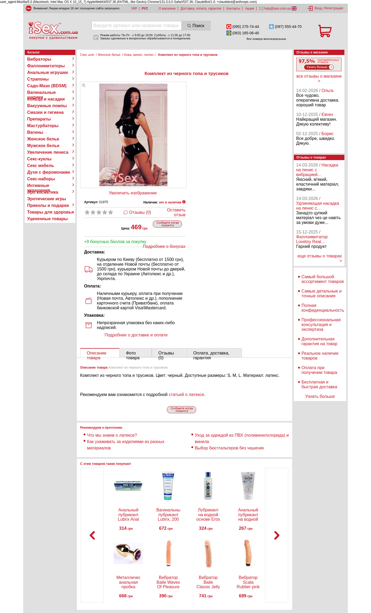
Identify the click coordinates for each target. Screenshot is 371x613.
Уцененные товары (47, 218)
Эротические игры (46, 199)
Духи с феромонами (48, 172)
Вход (318, 8)
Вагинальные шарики (41, 92)
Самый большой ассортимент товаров (323, 279)
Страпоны (38, 79)
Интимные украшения (38, 185)
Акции (249, 8)
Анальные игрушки (47, 72)
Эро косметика (42, 192)
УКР (134, 8)
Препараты (39, 119)
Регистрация (333, 8)
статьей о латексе (186, 394)
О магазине (167, 8)
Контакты (233, 8)
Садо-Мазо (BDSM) (47, 86)
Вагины (35, 132)
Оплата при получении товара (319, 370)
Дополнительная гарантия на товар (319, 341)
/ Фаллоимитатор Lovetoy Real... (312, 237)
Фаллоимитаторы (46, 66)
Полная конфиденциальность (323, 307)
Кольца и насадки (46, 99)
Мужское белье (43, 145)
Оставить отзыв (176, 212)
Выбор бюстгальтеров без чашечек (229, 448)
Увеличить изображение (133, 193)
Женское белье (43, 139)
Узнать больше (320, 396)
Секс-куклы (39, 159)
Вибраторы (39, 59)
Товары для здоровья (50, 212)
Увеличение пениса (47, 152)
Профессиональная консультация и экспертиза (321, 325)
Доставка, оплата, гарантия (201, 8)
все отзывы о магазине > (319, 78)
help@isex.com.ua (277, 8)
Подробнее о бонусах (164, 246)
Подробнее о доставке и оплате (136, 335)
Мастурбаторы (43, 125)
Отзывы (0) (140, 212)
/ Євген (326, 114)
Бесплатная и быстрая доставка (319, 384)
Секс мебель (40, 165)
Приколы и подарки (48, 205)
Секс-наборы (41, 179)
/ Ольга (326, 90)
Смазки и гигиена (45, 112)
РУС (145, 8)
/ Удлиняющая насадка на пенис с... (317, 203)
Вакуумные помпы (47, 105)
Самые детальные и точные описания (322, 293)
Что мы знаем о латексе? (112, 435)
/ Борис (326, 133)
